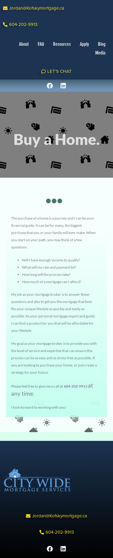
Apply (84, 44)
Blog (101, 44)
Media (100, 53)
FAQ (41, 44)
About (24, 44)
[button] (33, 8)
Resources (62, 44)
